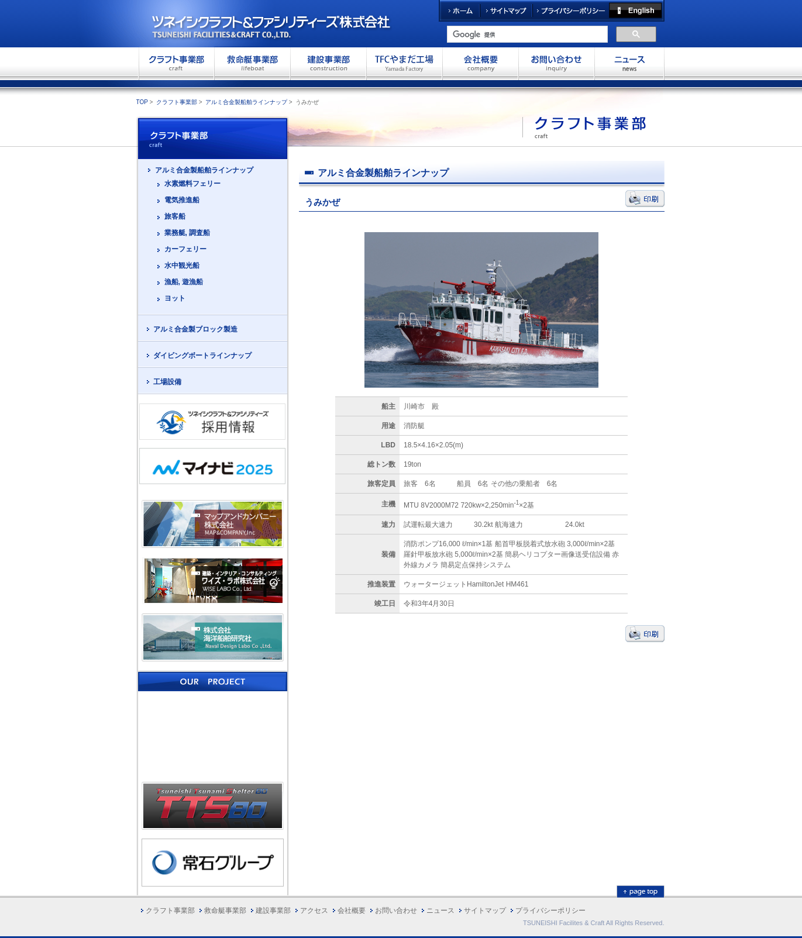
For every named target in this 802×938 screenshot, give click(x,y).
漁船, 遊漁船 (184, 282)
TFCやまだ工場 (404, 63)
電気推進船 (181, 200)
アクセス (314, 910)
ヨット (174, 298)
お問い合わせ (556, 63)
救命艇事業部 (252, 63)
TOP (142, 102)
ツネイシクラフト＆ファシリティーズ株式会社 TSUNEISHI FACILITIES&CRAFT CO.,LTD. (281, 23)
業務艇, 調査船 (187, 233)
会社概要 (480, 63)
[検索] (526, 34)
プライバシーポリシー (570, 11)
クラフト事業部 (176, 63)
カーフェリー (185, 249)
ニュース (440, 910)
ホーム (459, 11)
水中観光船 (181, 265)
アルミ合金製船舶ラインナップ (246, 102)
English (637, 11)
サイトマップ (506, 11)
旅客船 (174, 216)
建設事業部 (328, 63)
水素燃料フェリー (192, 184)
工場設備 (167, 382)
